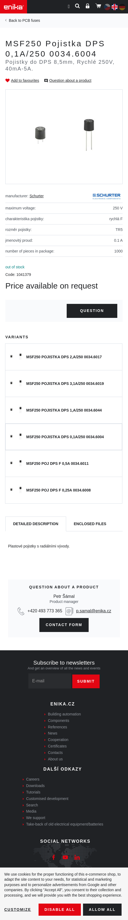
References (57, 727)
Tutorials (33, 792)
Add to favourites (25, 80)
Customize (17, 909)
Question (92, 310)
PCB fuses (31, 20)
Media (31, 811)
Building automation (64, 714)
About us (55, 759)
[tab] (35, 524)
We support (35, 818)
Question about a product (70, 80)
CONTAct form (64, 625)
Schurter (36, 196)
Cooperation (58, 740)
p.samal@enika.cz (93, 611)
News (52, 733)
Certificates (57, 746)
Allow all (102, 909)
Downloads (35, 786)
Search (32, 805)
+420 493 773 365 (45, 611)
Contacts (55, 752)
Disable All (59, 909)
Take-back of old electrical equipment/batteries (64, 824)
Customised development (47, 798)
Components (58, 720)
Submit (86, 681)
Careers (33, 779)
